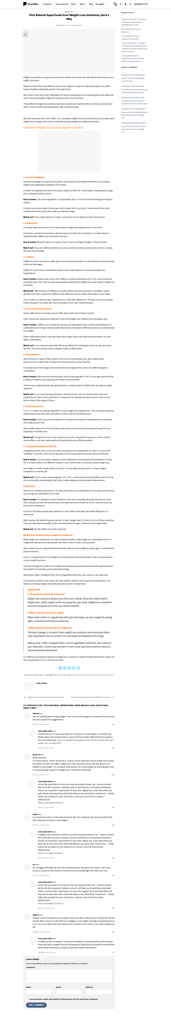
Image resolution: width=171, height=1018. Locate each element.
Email (58, 987)
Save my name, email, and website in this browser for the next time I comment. (63, 999)
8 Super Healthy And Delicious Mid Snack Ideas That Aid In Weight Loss (133, 127)
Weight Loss (69, 12)
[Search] (121, 4)
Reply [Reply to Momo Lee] (113, 775)
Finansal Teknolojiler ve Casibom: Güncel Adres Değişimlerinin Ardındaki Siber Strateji (134, 22)
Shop (74, 4)
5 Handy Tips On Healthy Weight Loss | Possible (133, 78)
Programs (48, 4)
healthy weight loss (68, 675)
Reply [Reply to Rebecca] (113, 932)
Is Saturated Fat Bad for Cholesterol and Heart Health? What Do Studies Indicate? (133, 58)
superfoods (77, 675)
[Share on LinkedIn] (78, 668)
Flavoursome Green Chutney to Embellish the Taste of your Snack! (134, 102)
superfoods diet (86, 675)
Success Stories (62, 4)
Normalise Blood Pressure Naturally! (131, 30)
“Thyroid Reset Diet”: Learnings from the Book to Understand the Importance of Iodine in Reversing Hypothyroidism (134, 47)
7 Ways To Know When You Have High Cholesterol (43, 697)
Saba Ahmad (78, 25)
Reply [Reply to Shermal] (113, 724)
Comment (31, 967)
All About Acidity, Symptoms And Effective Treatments (93, 697)
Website (89, 987)
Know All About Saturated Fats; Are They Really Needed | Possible (135, 90)
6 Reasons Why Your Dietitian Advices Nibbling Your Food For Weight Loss (135, 113)
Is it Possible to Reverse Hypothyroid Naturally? (130, 37)
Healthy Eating (57, 675)
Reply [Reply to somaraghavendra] (113, 748)
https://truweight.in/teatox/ (50, 802)
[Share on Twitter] (65, 668)
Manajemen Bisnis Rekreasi (132, 75)
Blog (91, 4)
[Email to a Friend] (69, 668)
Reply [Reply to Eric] (113, 875)
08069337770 (141, 4)
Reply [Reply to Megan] (113, 825)
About (83, 4)
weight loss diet (96, 675)
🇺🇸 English (101, 4)
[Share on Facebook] (60, 668)
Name (28, 987)
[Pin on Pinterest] (73, 668)
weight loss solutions (107, 675)
